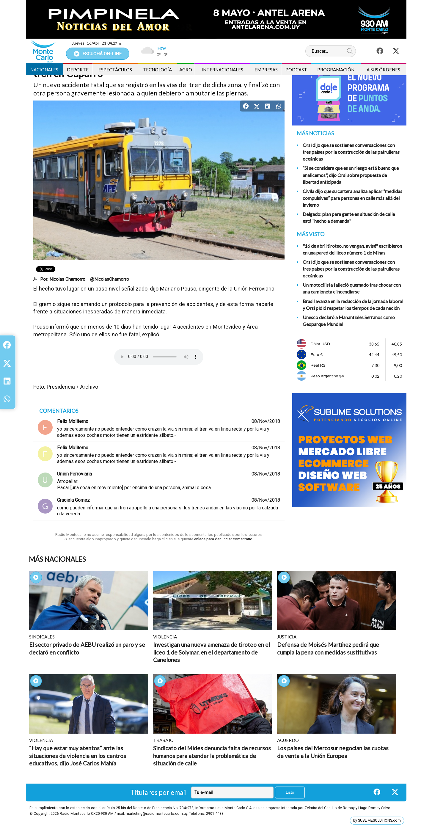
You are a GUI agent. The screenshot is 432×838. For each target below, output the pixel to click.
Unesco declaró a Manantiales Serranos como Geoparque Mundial (349, 320)
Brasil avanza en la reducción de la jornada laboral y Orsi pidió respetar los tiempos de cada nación (353, 304)
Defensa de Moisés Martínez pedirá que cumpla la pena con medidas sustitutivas (328, 648)
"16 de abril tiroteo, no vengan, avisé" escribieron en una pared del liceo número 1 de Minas (352, 249)
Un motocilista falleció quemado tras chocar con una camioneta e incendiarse (352, 288)
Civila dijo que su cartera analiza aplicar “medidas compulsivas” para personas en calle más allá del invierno (352, 198)
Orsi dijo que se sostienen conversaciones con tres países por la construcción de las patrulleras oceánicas (351, 151)
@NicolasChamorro (109, 279)
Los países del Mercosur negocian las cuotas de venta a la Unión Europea (333, 752)
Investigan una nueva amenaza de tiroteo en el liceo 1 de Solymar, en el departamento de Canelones (211, 652)
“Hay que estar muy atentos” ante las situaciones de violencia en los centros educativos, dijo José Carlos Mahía (77, 756)
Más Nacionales (57, 559)
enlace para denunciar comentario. (223, 539)
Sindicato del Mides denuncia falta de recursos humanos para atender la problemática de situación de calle (212, 756)
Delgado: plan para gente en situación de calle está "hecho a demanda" (349, 217)
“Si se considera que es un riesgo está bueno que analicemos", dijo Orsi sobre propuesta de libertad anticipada (351, 174)
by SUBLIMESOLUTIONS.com (377, 820)
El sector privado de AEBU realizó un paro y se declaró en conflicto (87, 648)
